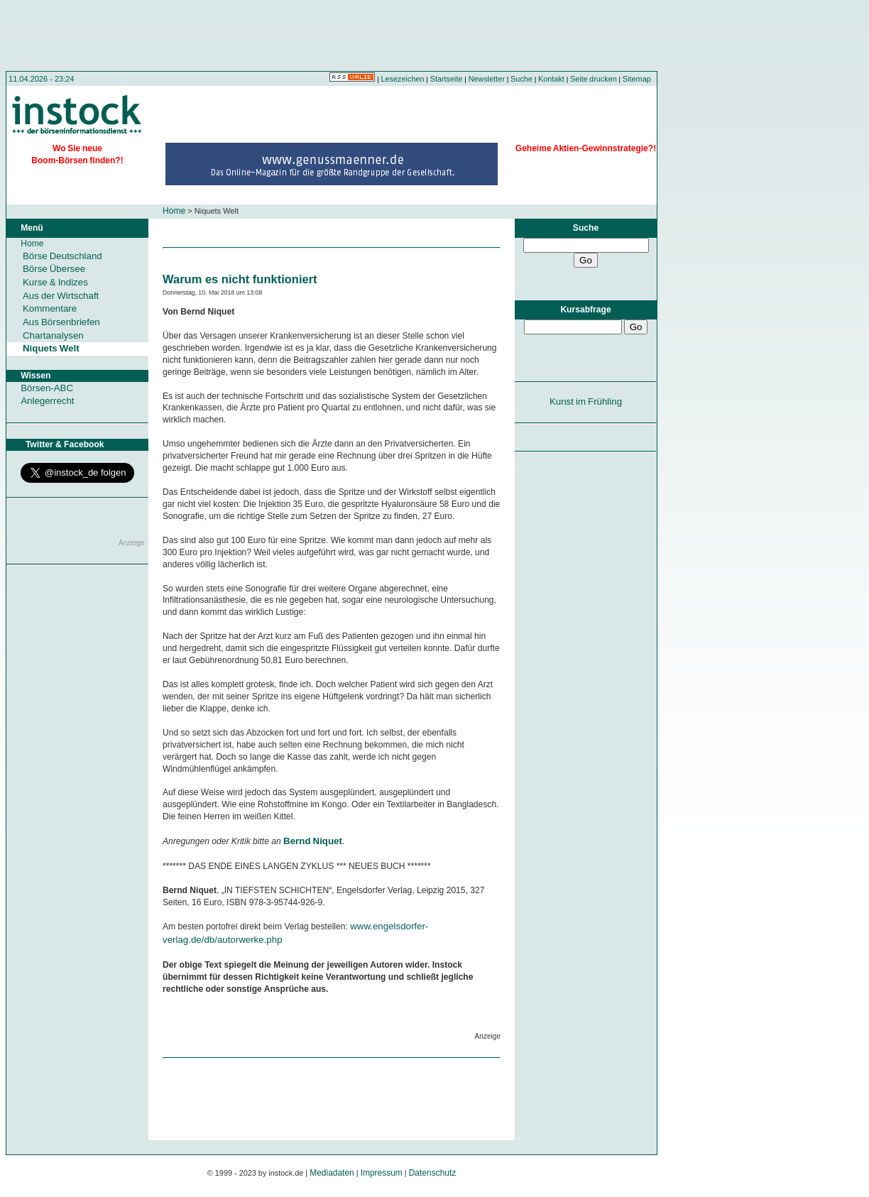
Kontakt (551, 79)
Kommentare (50, 308)
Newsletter (487, 79)
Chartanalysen (53, 335)
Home (174, 211)
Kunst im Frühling (586, 401)
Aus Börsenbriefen (61, 322)
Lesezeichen (403, 79)
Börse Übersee (54, 268)
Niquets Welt (51, 348)
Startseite (446, 79)
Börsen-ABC (47, 388)
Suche (521, 79)
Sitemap (637, 79)
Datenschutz (433, 1173)
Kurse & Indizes (55, 282)
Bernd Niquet (312, 841)
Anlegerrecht (47, 400)
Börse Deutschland (62, 256)
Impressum (382, 1173)
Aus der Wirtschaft (61, 295)
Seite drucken (593, 79)
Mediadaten (332, 1173)
